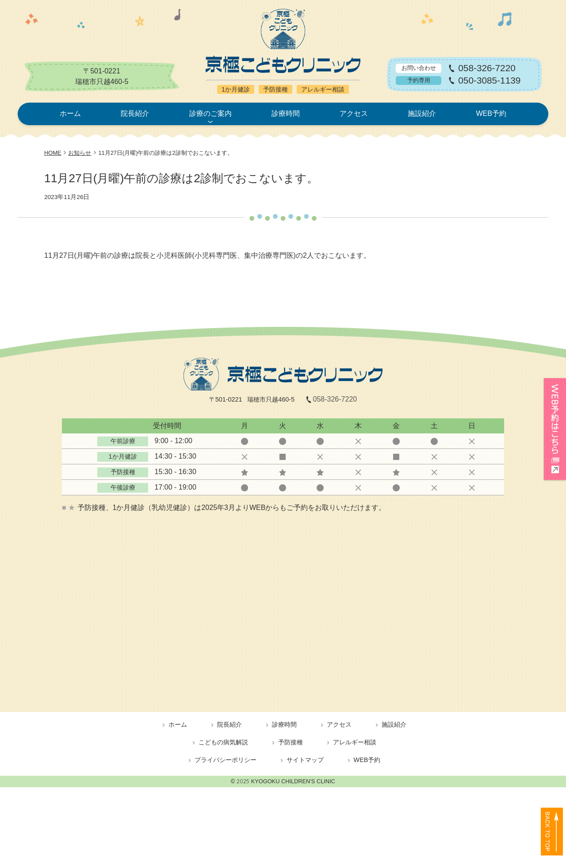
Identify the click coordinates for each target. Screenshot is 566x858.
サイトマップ (305, 759)
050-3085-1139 (489, 80)
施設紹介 (422, 113)
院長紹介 (135, 113)
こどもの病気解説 (223, 742)
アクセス (354, 113)
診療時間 (286, 113)
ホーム (70, 113)
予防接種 (290, 742)
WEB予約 (491, 113)
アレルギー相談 (354, 742)
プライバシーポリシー (225, 759)
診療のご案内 (210, 113)
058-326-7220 (487, 68)
